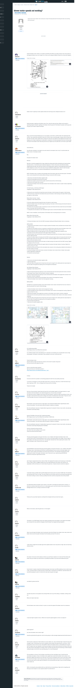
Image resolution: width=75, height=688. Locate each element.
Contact (38, 685)
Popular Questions (5, 17)
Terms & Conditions (56, 685)
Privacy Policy (48, 685)
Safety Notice (63, 685)
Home (3, 4)
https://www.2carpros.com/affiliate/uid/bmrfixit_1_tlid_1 (38, 370)
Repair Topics (4, 10)
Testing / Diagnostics (5, 29)
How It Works (4, 26)
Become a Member (5, 42)
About (44, 685)
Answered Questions (5, 7)
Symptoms (4, 33)
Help (41, 685)
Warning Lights (4, 20)
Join (65, 1)
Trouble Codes (4, 23)
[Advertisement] (44, 44)
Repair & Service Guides (6, 13)
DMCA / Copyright (69, 685)
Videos (3, 36)
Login (62, 1)
